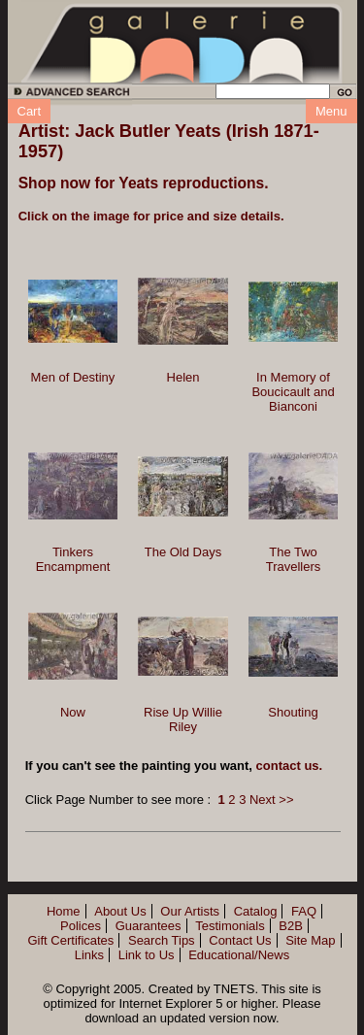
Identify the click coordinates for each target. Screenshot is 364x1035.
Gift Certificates (70, 940)
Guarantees (149, 925)
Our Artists (189, 911)
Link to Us (146, 955)
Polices (80, 925)
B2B (291, 925)
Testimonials (230, 925)
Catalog (256, 911)
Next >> (271, 799)
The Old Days (183, 552)
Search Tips (161, 940)
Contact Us (240, 940)
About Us (120, 911)
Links (89, 955)
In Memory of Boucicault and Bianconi (292, 392)
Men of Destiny (73, 377)
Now (72, 712)
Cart (29, 111)
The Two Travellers (293, 559)
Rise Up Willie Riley (183, 719)
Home (64, 911)
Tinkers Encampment (73, 559)
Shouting (292, 712)
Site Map (310, 940)
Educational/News (238, 955)
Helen (183, 377)
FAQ (303, 911)
